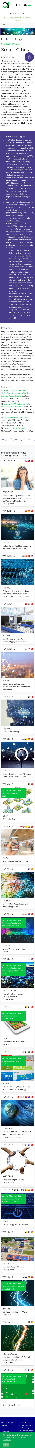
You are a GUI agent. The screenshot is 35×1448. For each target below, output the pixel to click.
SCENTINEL (8, 492)
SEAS (5, 1221)
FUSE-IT (7, 1083)
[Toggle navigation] (3, 25)
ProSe (6, 858)
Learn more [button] (7, 1440)
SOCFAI (6, 680)
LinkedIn (4, 1425)
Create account (20, 13)
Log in (12, 13)
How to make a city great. (14, 428)
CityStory (7, 728)
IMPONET (7, 1308)
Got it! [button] (6, 1444)
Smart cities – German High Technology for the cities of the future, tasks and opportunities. (16, 393)
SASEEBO (7, 635)
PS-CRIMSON (9, 990)
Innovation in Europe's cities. (15, 417)
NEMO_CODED (10, 1354)
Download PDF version (10, 44)
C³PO (5, 1038)
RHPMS (6, 588)
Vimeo (3, 1428)
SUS (5, 1401)
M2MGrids (8, 1128)
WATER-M (8, 1176)
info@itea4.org (24, 1428)
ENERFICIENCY (10, 1263)
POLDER (7, 770)
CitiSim (6, 900)
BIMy (5, 816)
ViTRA (6, 542)
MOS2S (6, 945)
